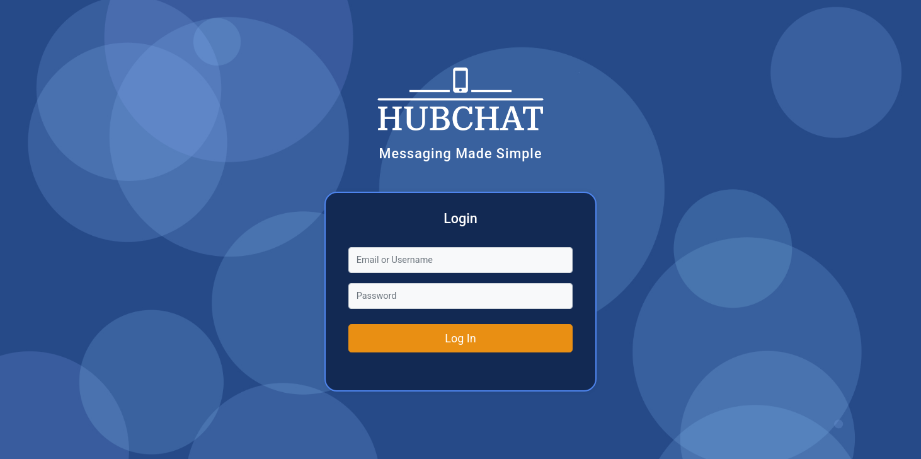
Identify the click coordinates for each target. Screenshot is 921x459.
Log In (460, 338)
